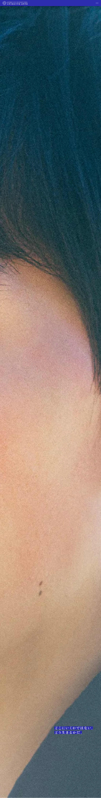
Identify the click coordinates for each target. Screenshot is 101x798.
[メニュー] (97, 3)
